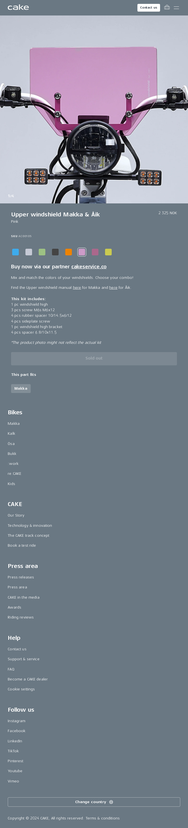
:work (13, 464)
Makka (14, 423)
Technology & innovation (30, 525)
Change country (94, 802)
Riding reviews (21, 617)
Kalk (11, 433)
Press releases (21, 577)
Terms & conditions (103, 818)
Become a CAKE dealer (28, 679)
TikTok (13, 751)
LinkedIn (15, 741)
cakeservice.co (88, 266)
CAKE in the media (23, 597)
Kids (11, 484)
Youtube (15, 771)
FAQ (11, 669)
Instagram (16, 721)
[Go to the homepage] (18, 7)
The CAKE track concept (28, 535)
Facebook (16, 731)
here (77, 287)
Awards (14, 607)
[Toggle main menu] (176, 7)
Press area (17, 587)
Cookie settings (21, 689)
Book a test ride (22, 545)
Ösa (11, 444)
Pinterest (15, 761)
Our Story (16, 515)
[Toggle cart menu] (167, 7)
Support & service (23, 659)
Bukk (12, 454)
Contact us (148, 7)
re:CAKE (14, 473)
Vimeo (13, 781)
